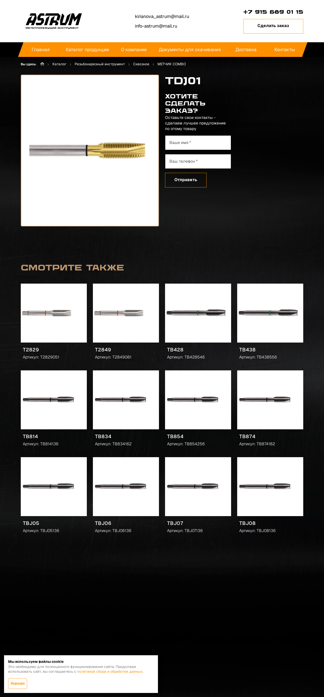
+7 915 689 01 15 (273, 12)
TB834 (103, 436)
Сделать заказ (273, 25)
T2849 (103, 349)
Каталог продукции (87, 49)
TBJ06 (103, 523)
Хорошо (17, 683)
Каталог (59, 64)
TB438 (247, 349)
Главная (41, 49)
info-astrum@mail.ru (156, 26)
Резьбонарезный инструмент (100, 64)
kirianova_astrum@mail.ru (162, 16)
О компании (134, 49)
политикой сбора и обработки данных (110, 671)
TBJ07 (175, 523)
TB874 (247, 436)
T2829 (31, 349)
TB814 (30, 436)
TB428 (175, 349)
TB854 (175, 436)
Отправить (185, 179)
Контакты (284, 49)
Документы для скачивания (190, 49)
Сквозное (141, 64)
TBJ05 (31, 523)
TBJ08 (247, 523)
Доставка (245, 49)
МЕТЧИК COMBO (171, 64)
